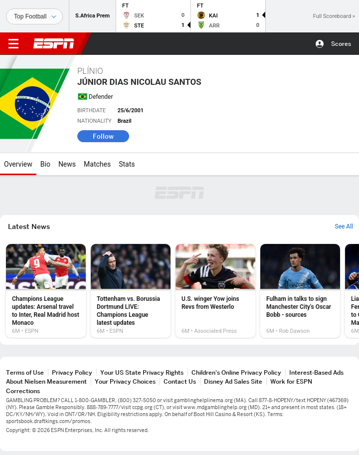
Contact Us (180, 381)
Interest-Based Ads (316, 372)
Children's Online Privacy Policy (236, 372)
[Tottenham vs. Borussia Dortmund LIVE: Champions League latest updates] (131, 291)
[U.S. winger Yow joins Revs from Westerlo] (215, 291)
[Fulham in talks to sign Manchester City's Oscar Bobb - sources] (300, 291)
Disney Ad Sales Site (233, 381)
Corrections (23, 391)
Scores (341, 43)
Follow (103, 136)
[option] (46, 291)
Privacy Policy (72, 372)
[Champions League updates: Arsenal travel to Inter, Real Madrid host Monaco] (46, 291)
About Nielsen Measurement (46, 381)
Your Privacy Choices (125, 381)
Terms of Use (25, 372)
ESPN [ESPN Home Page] (53, 43)
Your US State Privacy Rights (141, 372)
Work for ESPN (291, 381)
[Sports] (34, 16)
